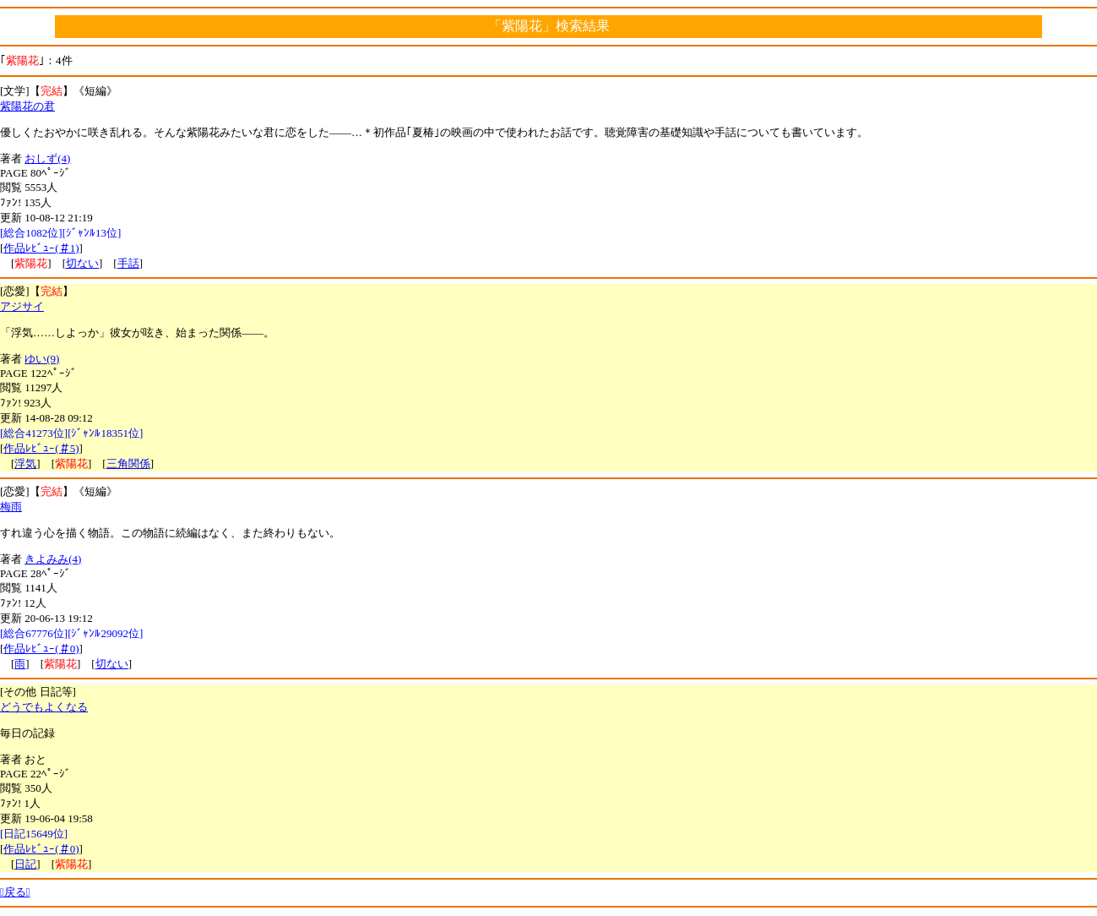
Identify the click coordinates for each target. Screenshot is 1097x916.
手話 (128, 263)
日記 (25, 864)
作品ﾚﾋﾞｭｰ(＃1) (41, 248)
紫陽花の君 (27, 106)
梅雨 (11, 506)
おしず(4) (47, 158)
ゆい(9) (41, 358)
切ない (82, 263)
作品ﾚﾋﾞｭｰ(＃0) (41, 648)
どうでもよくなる (44, 707)
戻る (15, 892)
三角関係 (128, 463)
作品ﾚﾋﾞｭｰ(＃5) (41, 448)
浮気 (25, 463)
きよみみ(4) (52, 559)
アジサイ (22, 306)
